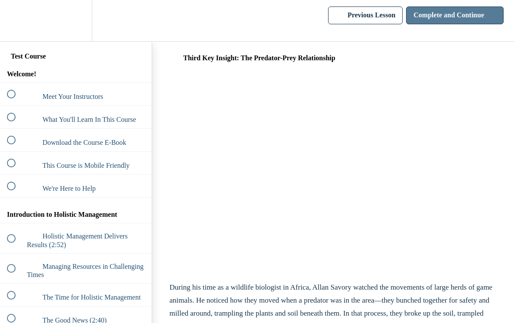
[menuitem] (76, 20)
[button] (16, 20)
